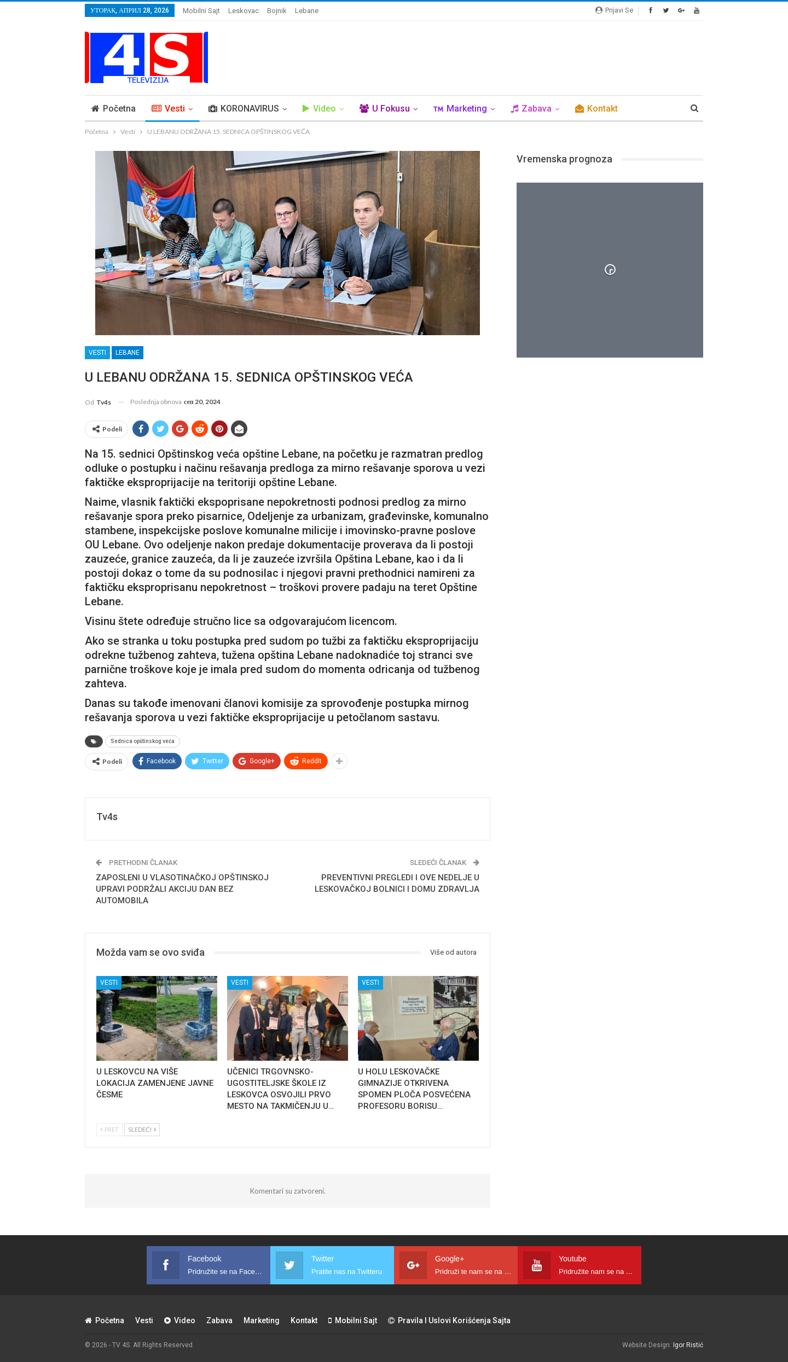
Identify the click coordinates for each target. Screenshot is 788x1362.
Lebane (306, 11)
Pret (109, 1129)
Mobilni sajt (201, 11)
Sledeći (142, 1129)
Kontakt (596, 108)
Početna (113, 108)
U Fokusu (385, 108)
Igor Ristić (688, 1345)
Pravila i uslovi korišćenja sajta (449, 1320)
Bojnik (277, 11)
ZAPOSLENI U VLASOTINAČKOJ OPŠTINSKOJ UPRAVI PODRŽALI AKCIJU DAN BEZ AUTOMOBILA (182, 889)
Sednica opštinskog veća (143, 741)
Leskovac (243, 11)
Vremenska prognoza (564, 159)
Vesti (168, 108)
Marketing (460, 108)
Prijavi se (614, 10)
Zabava (531, 108)
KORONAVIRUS (243, 108)
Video (319, 108)
